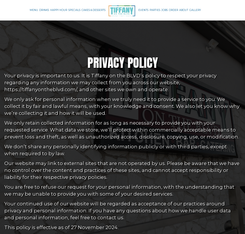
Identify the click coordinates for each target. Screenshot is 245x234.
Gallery (195, 10)
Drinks (44, 10)
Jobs (164, 10)
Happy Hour (58, 10)
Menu (34, 10)
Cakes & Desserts (93, 10)
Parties (155, 10)
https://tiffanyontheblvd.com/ (40, 89)
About (183, 10)
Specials (74, 10)
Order (173, 10)
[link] (122, 10)
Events (143, 10)
